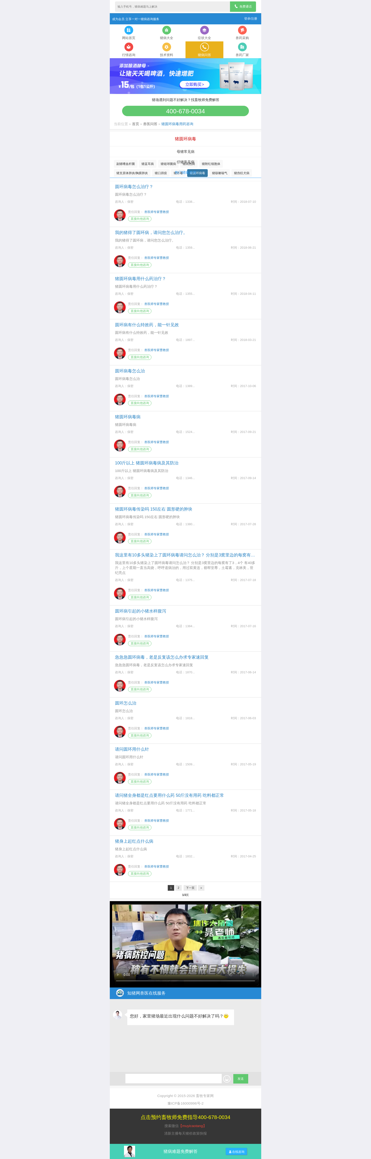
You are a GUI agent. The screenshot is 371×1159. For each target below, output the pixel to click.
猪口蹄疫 (161, 173)
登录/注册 (250, 18)
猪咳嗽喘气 (219, 173)
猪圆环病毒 (197, 173)
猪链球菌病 (168, 164)
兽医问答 (150, 124)
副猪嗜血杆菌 (125, 164)
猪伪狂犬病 (241, 173)
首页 (135, 124)
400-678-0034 (185, 111)
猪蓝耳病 (147, 164)
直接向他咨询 (140, 218)
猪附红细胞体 (211, 164)
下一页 (190, 888)
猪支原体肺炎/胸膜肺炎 (132, 173)
